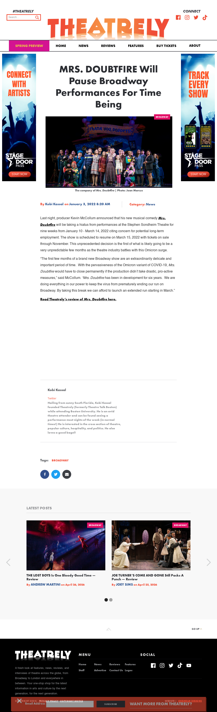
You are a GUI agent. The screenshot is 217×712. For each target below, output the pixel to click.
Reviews (108, 46)
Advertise (100, 670)
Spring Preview (29, 46)
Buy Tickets (166, 46)
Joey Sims (124, 584)
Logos (128, 670)
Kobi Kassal (54, 204)
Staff (81, 670)
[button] (195, 45)
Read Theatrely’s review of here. (78, 299)
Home (61, 46)
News (83, 46)
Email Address (45, 703)
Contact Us (116, 670)
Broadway (162, 117)
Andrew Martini (45, 584)
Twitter (52, 398)
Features (136, 46)
